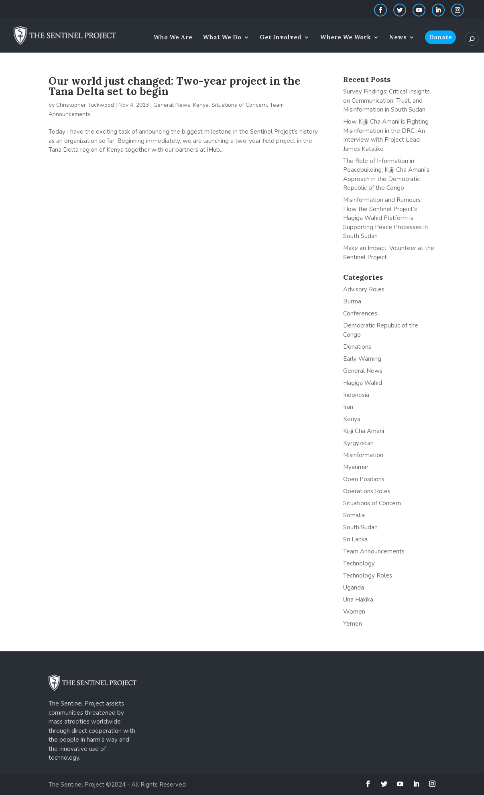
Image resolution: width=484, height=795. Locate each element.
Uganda (353, 588)
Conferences (360, 313)
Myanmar (355, 467)
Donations (357, 347)
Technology (359, 563)
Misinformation (363, 455)
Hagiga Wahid (362, 383)
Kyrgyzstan (358, 443)
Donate (440, 37)
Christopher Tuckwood (85, 105)
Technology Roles (367, 575)
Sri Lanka (355, 539)
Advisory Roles (363, 289)
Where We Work (345, 38)
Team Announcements (374, 551)
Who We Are (172, 38)
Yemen (352, 624)
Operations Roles (366, 491)
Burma (352, 301)
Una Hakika (358, 600)
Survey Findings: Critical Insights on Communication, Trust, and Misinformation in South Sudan (386, 100)
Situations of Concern (239, 105)
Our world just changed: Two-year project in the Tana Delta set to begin (175, 86)
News (398, 38)
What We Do (222, 38)
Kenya (201, 105)
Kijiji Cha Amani (363, 431)
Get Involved (280, 38)
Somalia (354, 515)
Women (354, 612)
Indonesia (356, 395)
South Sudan (360, 527)
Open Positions (363, 479)
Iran (348, 407)
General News (171, 105)
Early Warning (362, 359)
